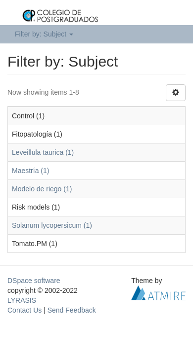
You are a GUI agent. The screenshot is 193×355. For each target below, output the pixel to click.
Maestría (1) (30, 171)
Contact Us (24, 310)
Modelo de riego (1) (42, 189)
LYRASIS (21, 300)
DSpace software (33, 280)
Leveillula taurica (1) (43, 152)
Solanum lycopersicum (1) (52, 225)
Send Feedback (72, 310)
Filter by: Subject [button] (44, 34)
